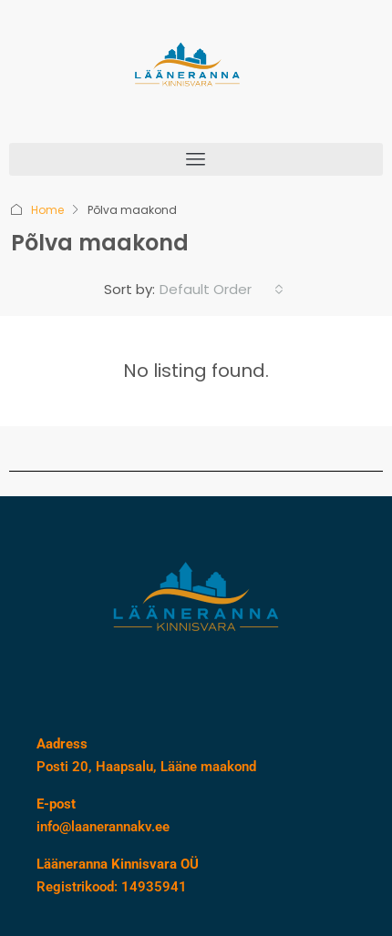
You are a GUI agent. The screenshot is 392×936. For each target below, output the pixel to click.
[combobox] (221, 289)
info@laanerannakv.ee (103, 827)
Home (47, 210)
